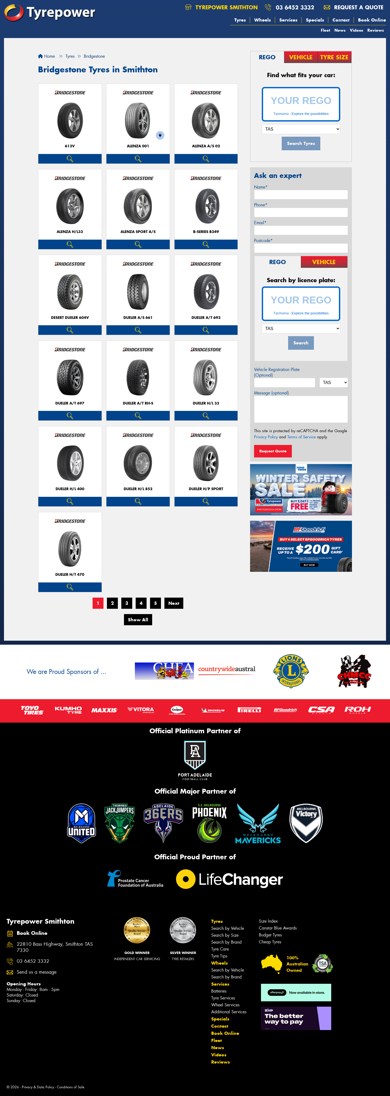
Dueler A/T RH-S (138, 403)
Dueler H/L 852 (138, 489)
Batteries (218, 991)
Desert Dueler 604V (70, 317)
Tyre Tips (219, 956)
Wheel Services (225, 1005)
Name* (261, 187)
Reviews (375, 30)
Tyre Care (220, 949)
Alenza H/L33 (70, 232)
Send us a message (36, 972)
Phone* (260, 205)
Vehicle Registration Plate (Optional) (277, 372)
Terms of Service (301, 437)
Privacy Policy (266, 437)
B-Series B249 (206, 232)
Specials (315, 20)
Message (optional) (271, 393)
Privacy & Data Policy (38, 1087)
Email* (260, 223)
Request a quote (353, 7)
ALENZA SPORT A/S (138, 232)
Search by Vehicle (227, 928)
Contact (341, 20)
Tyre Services (223, 998)
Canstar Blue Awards (278, 928)
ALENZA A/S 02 (206, 146)
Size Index (268, 921)
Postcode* (263, 240)
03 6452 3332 (295, 7)
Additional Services (228, 1012)
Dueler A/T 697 (69, 403)
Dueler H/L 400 (70, 489)
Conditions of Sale (70, 1087)
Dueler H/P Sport (206, 489)
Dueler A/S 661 (138, 317)
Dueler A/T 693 (206, 317)
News (340, 30)
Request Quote (273, 451)
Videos (356, 30)
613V (70, 146)
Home (46, 56)
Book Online (372, 20)
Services (288, 20)
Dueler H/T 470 (69, 574)
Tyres (240, 20)
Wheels (262, 20)
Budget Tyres (270, 935)
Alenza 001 (138, 146)
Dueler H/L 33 (206, 403)
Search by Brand (226, 942)
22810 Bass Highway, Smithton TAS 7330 (55, 947)
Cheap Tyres (270, 942)
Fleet (325, 30)
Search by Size (225, 935)
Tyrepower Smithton (221, 7)
